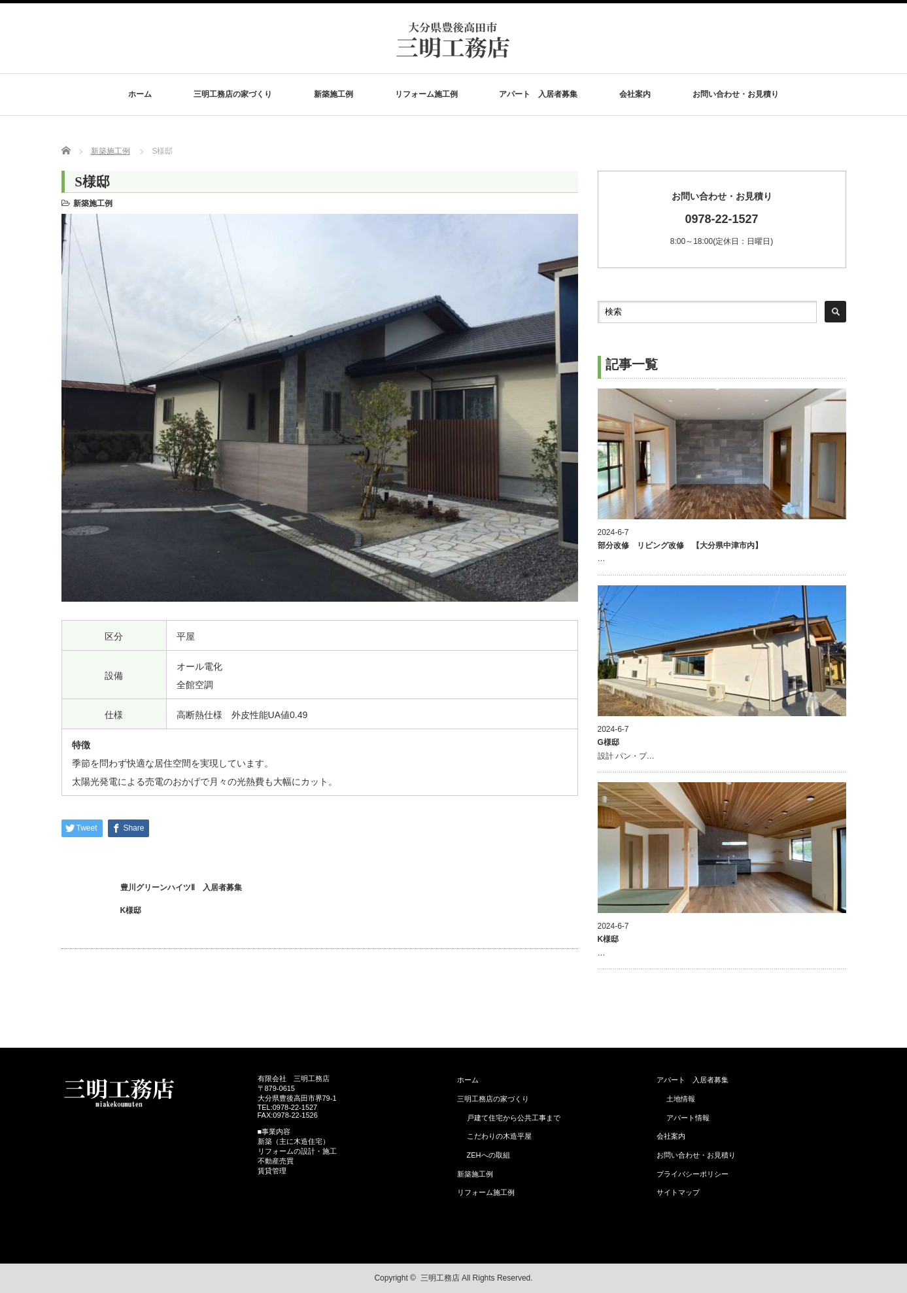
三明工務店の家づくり (233, 94)
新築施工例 (333, 94)
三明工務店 (440, 1278)
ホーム (140, 94)
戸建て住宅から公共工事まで (513, 1118)
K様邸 (131, 910)
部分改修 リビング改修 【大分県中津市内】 (680, 545)
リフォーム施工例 (426, 94)
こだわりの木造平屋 (499, 1136)
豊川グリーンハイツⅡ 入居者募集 (181, 887)
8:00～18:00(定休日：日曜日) (722, 218)
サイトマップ (678, 1192)
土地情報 (680, 1099)
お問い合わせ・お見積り (736, 94)
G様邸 (608, 742)
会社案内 (635, 94)
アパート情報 (691, 1118)
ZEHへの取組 (488, 1155)
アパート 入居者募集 (538, 94)
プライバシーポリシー (692, 1174)
